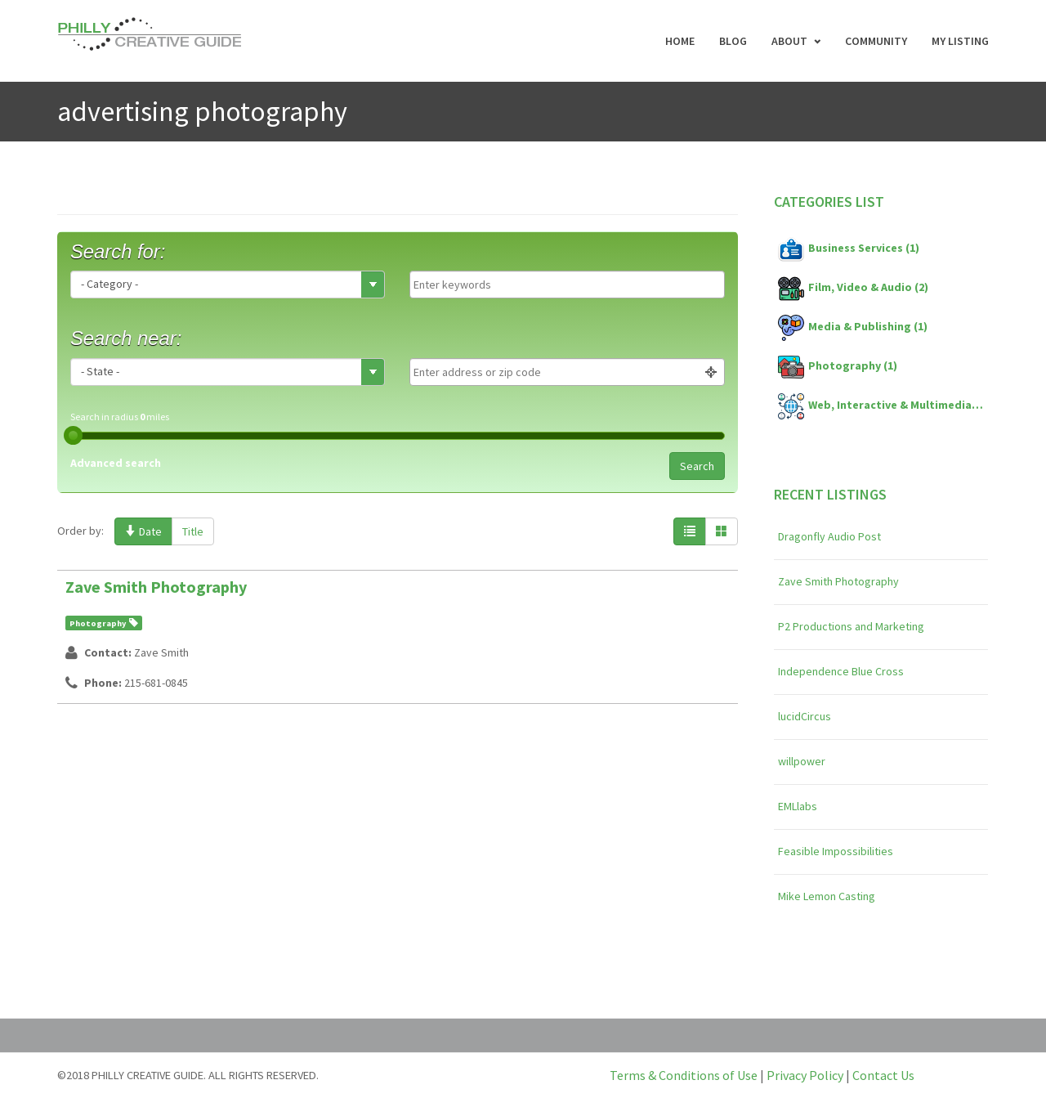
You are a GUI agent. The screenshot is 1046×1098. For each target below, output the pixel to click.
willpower (801, 761)
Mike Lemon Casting (826, 896)
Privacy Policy (805, 1075)
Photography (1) (837, 367)
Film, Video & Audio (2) (853, 289)
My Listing (960, 41)
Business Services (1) (848, 249)
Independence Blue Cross (841, 671)
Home (680, 41)
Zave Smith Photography (156, 586)
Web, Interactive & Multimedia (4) (881, 406)
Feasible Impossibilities (835, 851)
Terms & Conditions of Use (684, 1075)
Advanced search (115, 462)
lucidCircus (804, 716)
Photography (97, 623)
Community (876, 41)
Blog (733, 41)
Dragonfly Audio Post (829, 536)
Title (192, 531)
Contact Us (883, 1075)
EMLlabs (797, 806)
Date (143, 531)
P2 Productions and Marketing (851, 626)
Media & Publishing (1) (853, 328)
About (789, 41)
